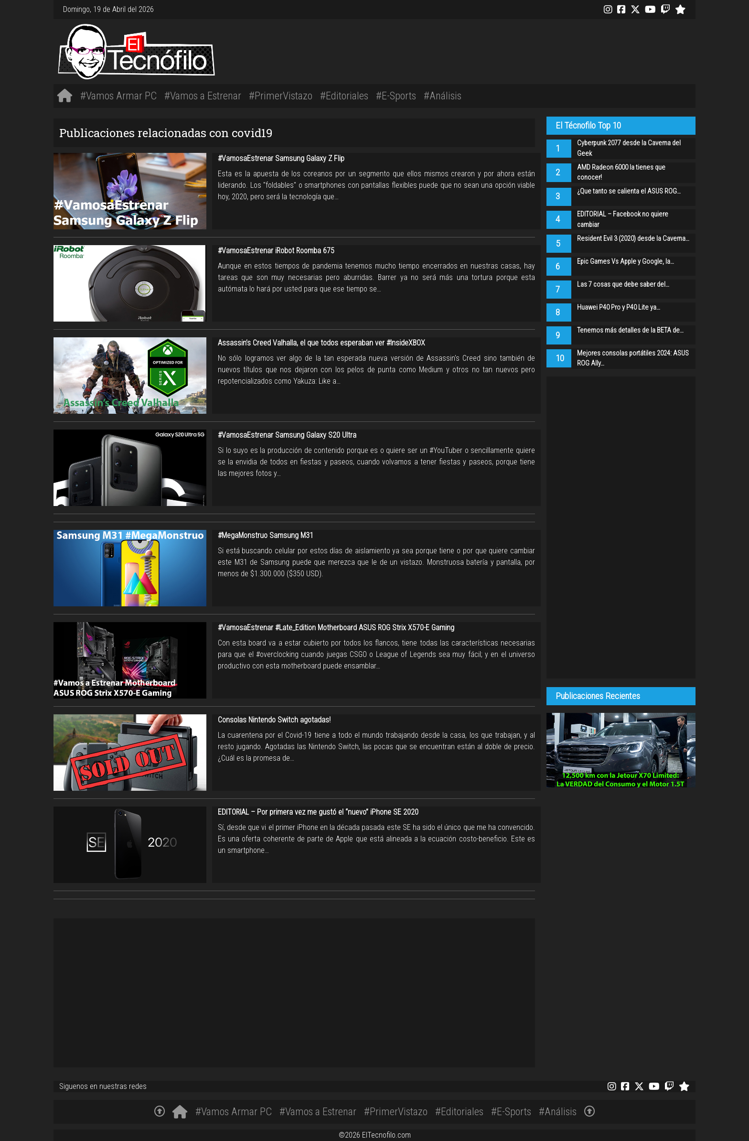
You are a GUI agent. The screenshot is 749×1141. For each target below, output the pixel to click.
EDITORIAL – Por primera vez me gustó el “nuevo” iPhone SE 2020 (318, 812)
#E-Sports (396, 95)
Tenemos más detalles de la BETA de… (630, 330)
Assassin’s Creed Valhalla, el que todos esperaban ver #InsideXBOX (321, 342)
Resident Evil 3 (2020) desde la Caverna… (633, 239)
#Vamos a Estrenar (202, 95)
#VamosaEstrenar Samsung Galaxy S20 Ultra (287, 435)
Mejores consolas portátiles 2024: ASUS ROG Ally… (633, 358)
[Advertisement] (508, 50)
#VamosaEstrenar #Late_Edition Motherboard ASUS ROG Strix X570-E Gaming (336, 627)
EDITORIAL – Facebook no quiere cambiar (622, 219)
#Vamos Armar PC (118, 95)
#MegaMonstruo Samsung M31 (265, 535)
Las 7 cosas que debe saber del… (623, 284)
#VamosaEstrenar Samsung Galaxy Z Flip (281, 158)
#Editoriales (344, 95)
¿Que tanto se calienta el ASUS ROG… (629, 191)
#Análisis (442, 95)
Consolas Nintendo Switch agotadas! (274, 719)
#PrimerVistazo (280, 95)
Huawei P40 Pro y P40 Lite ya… (618, 307)
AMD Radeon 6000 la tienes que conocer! (621, 172)
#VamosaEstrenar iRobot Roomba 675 (276, 250)
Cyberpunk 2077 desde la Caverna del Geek (629, 148)
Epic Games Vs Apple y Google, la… (625, 262)
